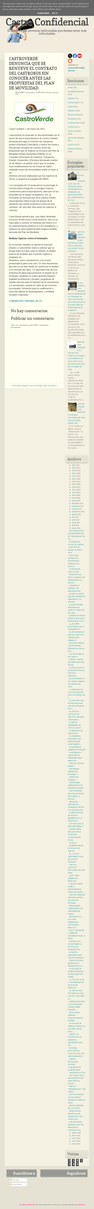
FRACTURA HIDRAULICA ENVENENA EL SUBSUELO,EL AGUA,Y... (73, 561)
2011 (74, 1141)
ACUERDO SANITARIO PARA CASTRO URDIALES (76, 955)
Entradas (14, 1180)
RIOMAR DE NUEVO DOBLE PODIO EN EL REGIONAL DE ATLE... (76, 618)
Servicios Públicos (75, 149)
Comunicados (30, 92)
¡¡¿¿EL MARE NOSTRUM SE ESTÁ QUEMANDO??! (76, 626)
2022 (74, 476)
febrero (74, 1133)
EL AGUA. (73, 843)
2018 (74, 487)
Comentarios (16, 1184)
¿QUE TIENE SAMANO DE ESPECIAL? (73, 878)
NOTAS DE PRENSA (76, 138)
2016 (74, 493)
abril (73, 525)
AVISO (70, 87)
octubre (75, 509)
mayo (74, 523)
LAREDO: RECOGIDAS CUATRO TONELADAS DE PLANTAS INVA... (74, 1064)
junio (74, 520)
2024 (74, 471)
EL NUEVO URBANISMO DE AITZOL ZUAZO (74, 725)
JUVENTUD (72, 127)
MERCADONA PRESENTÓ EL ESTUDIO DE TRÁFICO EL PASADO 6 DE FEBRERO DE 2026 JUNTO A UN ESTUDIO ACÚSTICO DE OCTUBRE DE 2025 (76, 355)
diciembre (75, 503)
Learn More (43, 13)
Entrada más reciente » (46, 386)
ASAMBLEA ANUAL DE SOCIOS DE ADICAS (76, 848)
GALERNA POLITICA (77, 1073)
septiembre (76, 512)
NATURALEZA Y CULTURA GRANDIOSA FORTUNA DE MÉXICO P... (75, 922)
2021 (74, 479)
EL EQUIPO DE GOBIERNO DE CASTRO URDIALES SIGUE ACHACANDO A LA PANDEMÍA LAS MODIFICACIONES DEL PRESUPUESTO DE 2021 (76, 186)
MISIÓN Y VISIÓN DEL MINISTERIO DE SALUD (76, 662)
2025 (74, 468)
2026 (74, 465)
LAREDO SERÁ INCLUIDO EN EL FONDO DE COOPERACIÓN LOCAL (74, 834)
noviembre (76, 506)
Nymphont (81, 1205)
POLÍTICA (72, 145)
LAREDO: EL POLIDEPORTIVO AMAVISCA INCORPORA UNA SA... (75, 1039)
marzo (74, 528)
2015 (74, 495)
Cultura (71, 107)
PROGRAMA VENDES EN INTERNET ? (73, 771)
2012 (74, 1138)
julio (73, 517)
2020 (74, 482)
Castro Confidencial (47, 22)
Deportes (71, 111)
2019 (74, 484)
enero (74, 1136)
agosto (74, 514)
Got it (55, 13)
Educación (72, 119)
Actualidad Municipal (76, 92)
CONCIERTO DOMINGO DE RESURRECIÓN (74, 588)
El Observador (73, 123)
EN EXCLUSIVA (74, 115)
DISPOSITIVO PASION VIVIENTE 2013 (75, 550)
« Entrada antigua (19, 386)
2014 (74, 498)
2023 (74, 473)
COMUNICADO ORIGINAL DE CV (25, 301)
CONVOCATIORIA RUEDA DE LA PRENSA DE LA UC (75, 963)
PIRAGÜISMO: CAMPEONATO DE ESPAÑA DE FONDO (76, 785)
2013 (74, 501)
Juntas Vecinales (74, 131)
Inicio (31, 386)
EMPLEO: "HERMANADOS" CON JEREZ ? (76, 1089)
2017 (74, 490)
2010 (74, 1144)
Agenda (71, 98)
